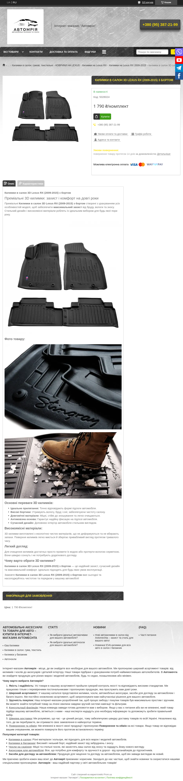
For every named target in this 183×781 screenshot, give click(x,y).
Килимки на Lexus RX (94, 65)
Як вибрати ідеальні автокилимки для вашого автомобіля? (68, 636)
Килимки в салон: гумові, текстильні (32, 65)
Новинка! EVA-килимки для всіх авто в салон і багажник (113, 646)
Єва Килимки (11, 645)
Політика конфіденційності (119, 777)
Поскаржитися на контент (92, 777)
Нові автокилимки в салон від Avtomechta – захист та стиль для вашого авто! (114, 638)
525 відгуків (147, 2)
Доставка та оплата (64, 51)
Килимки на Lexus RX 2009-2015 (127, 65)
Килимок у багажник (15, 654)
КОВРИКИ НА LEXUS (67, 65)
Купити (105, 116)
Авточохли (10, 659)
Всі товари (10, 51)
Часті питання (148, 635)
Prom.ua (108, 774)
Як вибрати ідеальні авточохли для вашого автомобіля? (67, 644)
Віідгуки (90, 51)
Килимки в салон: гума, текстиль (22, 650)
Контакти (36, 51)
